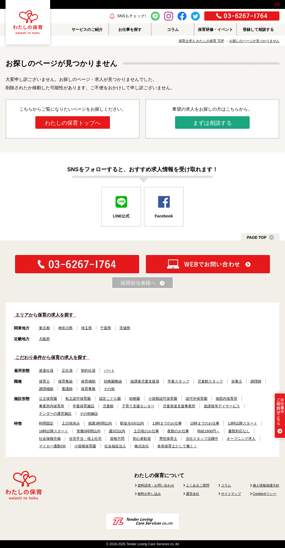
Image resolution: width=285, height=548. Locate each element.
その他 (109, 389)
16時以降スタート (53, 431)
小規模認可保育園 (162, 398)
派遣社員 (46, 370)
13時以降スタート (242, 423)
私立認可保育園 (78, 398)
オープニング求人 (241, 439)
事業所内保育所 (51, 406)
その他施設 (89, 413)
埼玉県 (86, 328)
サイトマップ (231, 494)
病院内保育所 (226, 398)
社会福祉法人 (115, 446)
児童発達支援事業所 (179, 406)
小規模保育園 (85, 446)
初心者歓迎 (142, 439)
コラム (226, 485)
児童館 (108, 406)
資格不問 (117, 439)
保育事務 (88, 389)
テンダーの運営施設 (55, 413)
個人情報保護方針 (266, 485)
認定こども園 (110, 398)
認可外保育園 (196, 398)
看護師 (67, 389)
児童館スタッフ (210, 381)
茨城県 (124, 328)
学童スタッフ (178, 381)
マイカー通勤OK (52, 446)
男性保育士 (168, 439)
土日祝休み (71, 423)
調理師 (255, 381)
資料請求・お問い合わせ (155, 485)
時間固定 (46, 423)
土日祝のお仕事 (146, 431)
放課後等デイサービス (222, 406)
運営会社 (192, 494)
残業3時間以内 (100, 423)
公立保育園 (48, 398)
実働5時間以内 (88, 431)
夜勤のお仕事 (178, 431)
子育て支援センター (138, 406)
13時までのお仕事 (166, 423)
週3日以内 (117, 431)
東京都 (44, 328)
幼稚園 (134, 398)
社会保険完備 (50, 439)
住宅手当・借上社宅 (85, 439)
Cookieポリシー (264, 494)
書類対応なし (239, 431)
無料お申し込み (149, 494)
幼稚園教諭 (113, 381)
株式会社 (141, 446)
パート (109, 370)
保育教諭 (65, 381)
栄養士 (236, 381)
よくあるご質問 (197, 485)
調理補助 (46, 389)
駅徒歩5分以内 (132, 423)
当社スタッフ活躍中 (202, 439)
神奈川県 (65, 328)
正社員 (67, 370)
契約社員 (88, 370)
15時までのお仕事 (204, 423)
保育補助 (88, 381)
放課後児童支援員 (144, 381)
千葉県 (105, 328)
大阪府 (44, 339)
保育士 (44, 381)
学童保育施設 (83, 406)
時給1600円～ (208, 431)
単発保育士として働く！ (177, 446)
